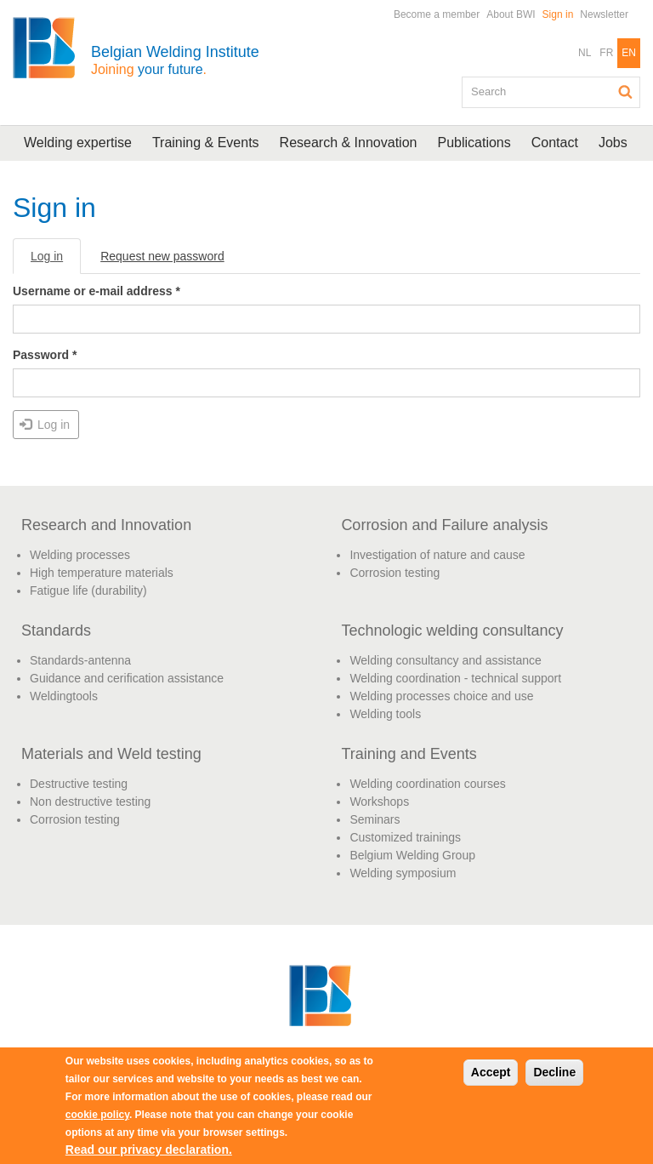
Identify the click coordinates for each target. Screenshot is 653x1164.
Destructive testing (79, 783)
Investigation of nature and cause (437, 555)
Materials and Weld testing (111, 753)
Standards (56, 630)
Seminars (374, 819)
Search (626, 91)
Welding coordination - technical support (455, 678)
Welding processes (80, 555)
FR (606, 53)
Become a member (437, 14)
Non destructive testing (90, 801)
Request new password (162, 256)
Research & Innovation (348, 142)
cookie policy (97, 1115)
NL (584, 53)
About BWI (510, 14)
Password (45, 355)
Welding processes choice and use (441, 696)
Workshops (379, 801)
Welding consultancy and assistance (445, 660)
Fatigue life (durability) (88, 590)
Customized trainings (405, 837)
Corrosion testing (394, 572)
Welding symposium (402, 873)
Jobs (613, 142)
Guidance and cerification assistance (127, 678)
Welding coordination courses (427, 783)
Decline (554, 1072)
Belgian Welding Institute (175, 60)
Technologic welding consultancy (452, 630)
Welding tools (385, 714)
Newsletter (604, 14)
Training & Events (205, 142)
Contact (554, 142)
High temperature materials (101, 572)
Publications (473, 142)
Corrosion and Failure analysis (444, 525)
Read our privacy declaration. (148, 1149)
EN (629, 53)
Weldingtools (64, 696)
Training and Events (408, 753)
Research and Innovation (106, 525)
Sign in (558, 14)
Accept (491, 1072)
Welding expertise (78, 142)
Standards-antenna (80, 660)
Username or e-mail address (96, 291)
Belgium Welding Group (412, 855)
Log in (56, 261)
